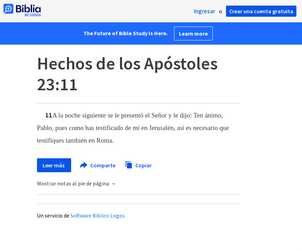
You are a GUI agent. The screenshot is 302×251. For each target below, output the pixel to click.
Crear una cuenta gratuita (261, 11)
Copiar (138, 164)
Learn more (193, 33)
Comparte (98, 165)
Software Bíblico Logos (97, 215)
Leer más (54, 165)
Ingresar (204, 11)
